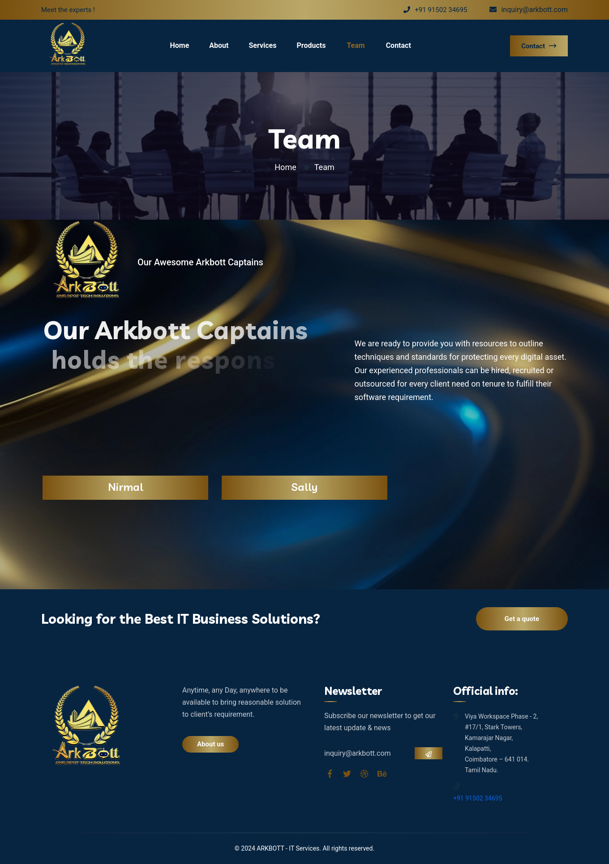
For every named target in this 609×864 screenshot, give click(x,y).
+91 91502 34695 (435, 10)
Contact (398, 45)
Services (262, 45)
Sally (304, 487)
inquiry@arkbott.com (528, 9)
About (218, 45)
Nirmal (125, 487)
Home (179, 45)
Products (311, 45)
